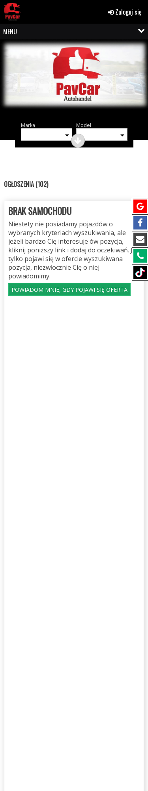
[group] (74, 79)
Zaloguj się (125, 12)
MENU (10, 31)
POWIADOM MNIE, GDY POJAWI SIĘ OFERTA (69, 289)
